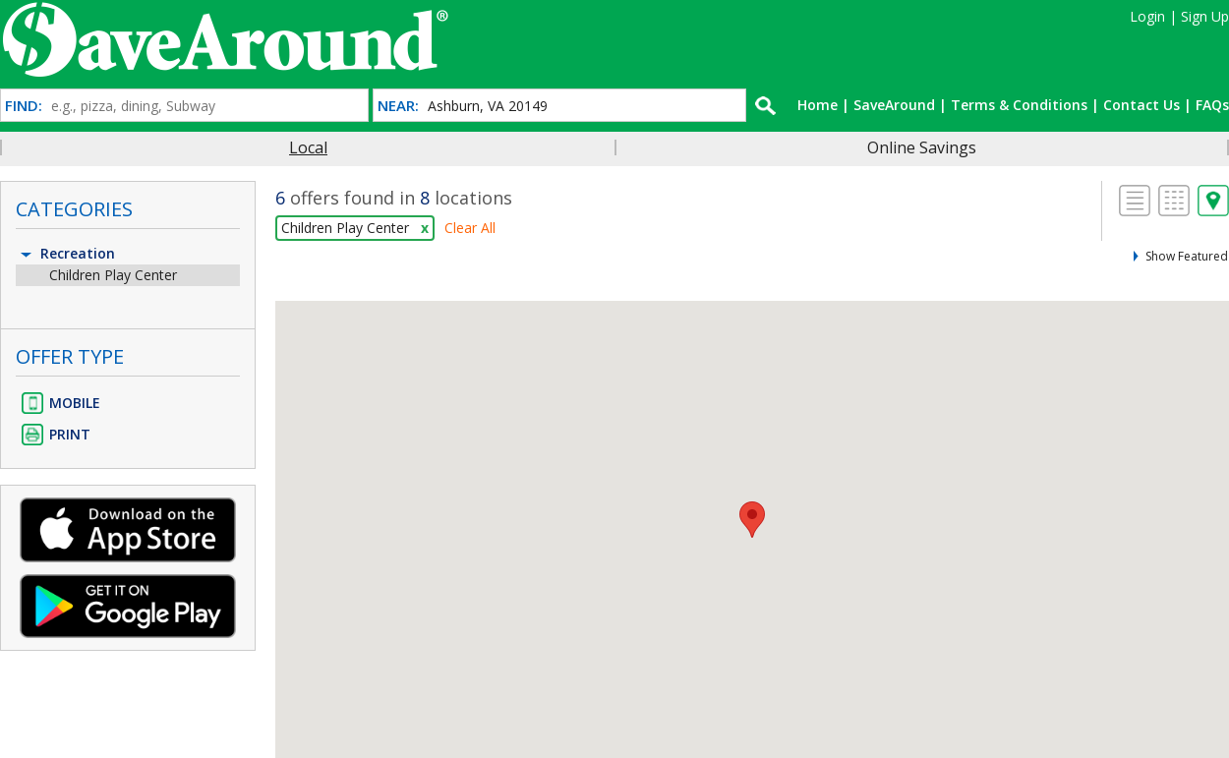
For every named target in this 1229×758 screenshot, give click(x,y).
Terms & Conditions (1019, 104)
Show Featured (1186, 256)
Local (308, 147)
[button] (752, 519)
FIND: (23, 105)
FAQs (1212, 104)
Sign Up (1205, 16)
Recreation (66, 253)
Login (1147, 16)
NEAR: (398, 105)
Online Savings (921, 147)
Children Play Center (113, 274)
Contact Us (1141, 104)
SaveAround (894, 104)
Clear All (470, 227)
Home (817, 104)
